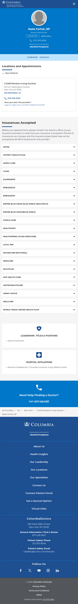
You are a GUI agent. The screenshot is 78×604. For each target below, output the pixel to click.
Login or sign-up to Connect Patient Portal (23, 105)
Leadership (32, 57)
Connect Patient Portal (39, 493)
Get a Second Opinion (39, 501)
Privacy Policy (39, 586)
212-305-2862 (48, 599)
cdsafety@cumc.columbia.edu (39, 551)
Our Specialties (39, 478)
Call (39, 401)
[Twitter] (29, 570)
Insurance (44, 57)
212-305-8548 (39, 543)
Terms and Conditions (39, 591)
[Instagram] (48, 570)
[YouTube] (39, 570)
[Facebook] (20, 570)
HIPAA (39, 595)
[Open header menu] (74, 3)
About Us (39, 446)
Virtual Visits (39, 509)
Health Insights (39, 454)
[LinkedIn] (57, 570)
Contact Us (39, 485)
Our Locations (39, 470)
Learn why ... (46, 36)
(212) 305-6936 (39, 40)
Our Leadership (39, 462)
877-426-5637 (39, 535)
